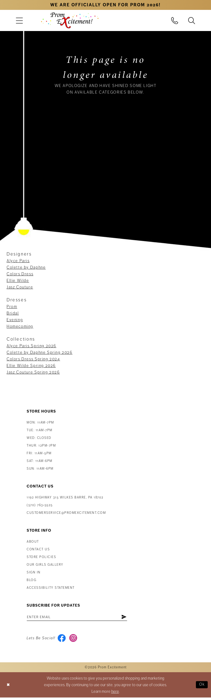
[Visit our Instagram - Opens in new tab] (73, 639)
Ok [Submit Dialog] (202, 685)
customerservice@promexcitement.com (66, 513)
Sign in (34, 572)
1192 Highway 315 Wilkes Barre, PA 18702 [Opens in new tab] (65, 497)
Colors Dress (20, 273)
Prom (12, 306)
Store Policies (41, 557)
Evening (15, 319)
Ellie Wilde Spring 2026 (31, 365)
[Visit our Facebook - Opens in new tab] (61, 639)
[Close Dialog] (8, 685)
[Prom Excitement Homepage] (70, 20)
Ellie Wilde (18, 280)
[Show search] (191, 20)
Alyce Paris (18, 260)
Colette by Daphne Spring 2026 (40, 352)
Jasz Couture (20, 287)
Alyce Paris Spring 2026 (31, 345)
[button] (19, 20)
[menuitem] (19, 20)
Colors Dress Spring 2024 (33, 359)
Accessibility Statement (51, 588)
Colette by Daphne (26, 267)
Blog (31, 580)
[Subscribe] (127, 617)
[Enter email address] (79, 617)
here (115, 691)
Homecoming (20, 326)
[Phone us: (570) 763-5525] (174, 20)
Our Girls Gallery (45, 565)
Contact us (38, 549)
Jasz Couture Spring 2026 (33, 372)
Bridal (13, 313)
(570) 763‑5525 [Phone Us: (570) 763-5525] (40, 505)
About (33, 542)
